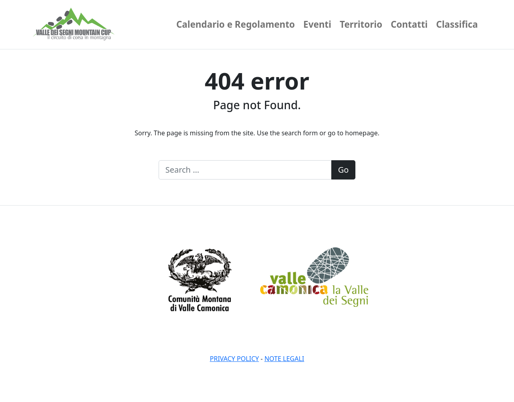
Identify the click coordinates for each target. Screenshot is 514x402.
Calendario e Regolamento (235, 24)
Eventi (317, 24)
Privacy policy (234, 358)
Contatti (409, 24)
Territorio (361, 24)
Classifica (457, 24)
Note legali (284, 358)
